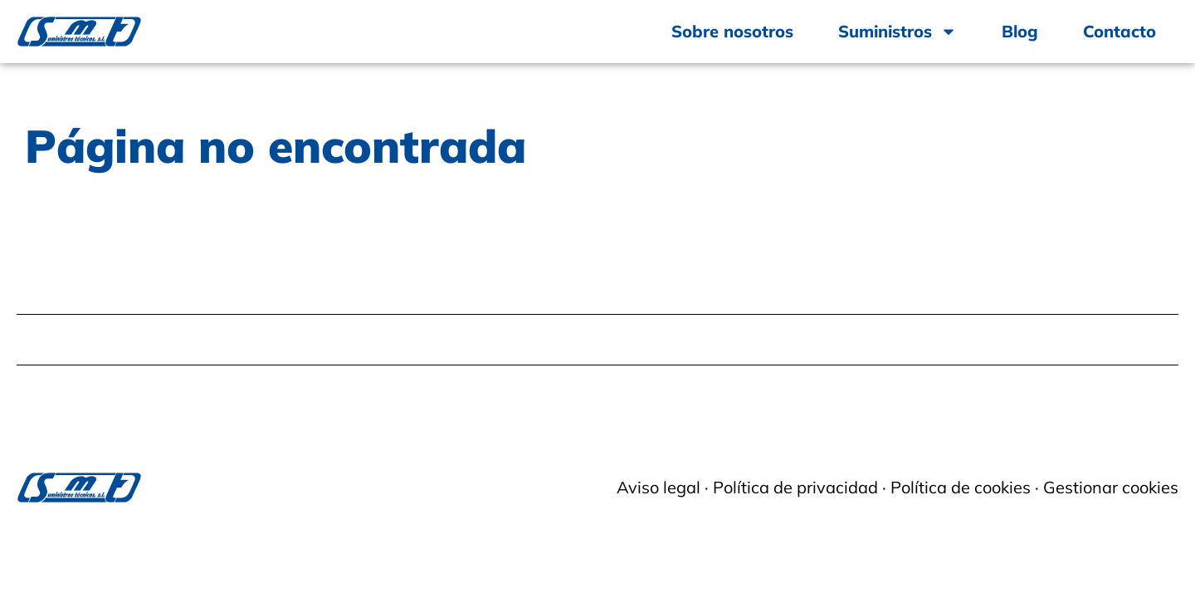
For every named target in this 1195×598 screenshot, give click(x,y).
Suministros (897, 31)
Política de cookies (960, 487)
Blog (1020, 31)
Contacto (1119, 31)
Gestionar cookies (1110, 487)
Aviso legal (658, 487)
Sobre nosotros (732, 31)
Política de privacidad (795, 487)
